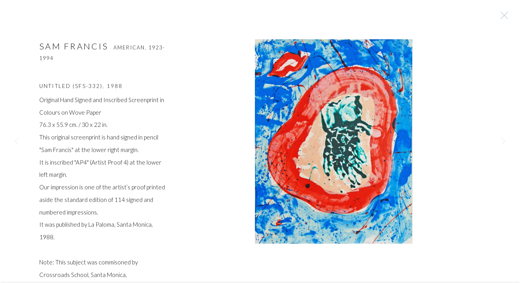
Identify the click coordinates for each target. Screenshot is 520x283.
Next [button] (503, 141)
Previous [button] (17, 141)
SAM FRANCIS (74, 48)
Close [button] (502, 18)
